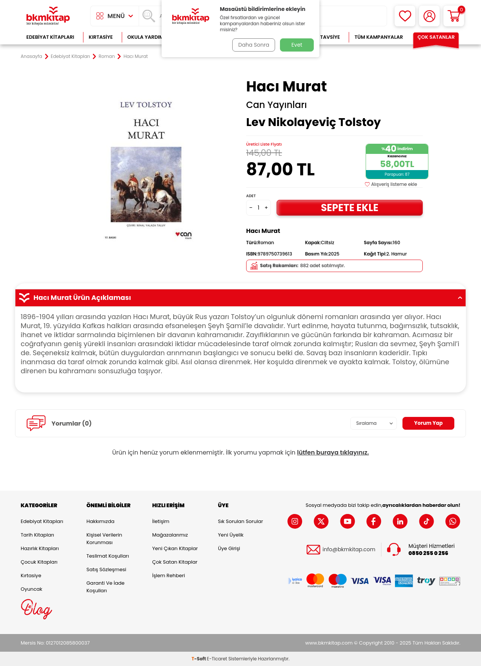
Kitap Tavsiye (322, 37)
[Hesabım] (429, 16)
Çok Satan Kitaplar (174, 562)
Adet (251, 195)
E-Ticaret (217, 658)
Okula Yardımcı (148, 37)
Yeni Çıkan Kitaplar (175, 548)
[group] (146, 166)
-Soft (199, 658)
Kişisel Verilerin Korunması (104, 538)
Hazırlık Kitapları (40, 548)
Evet (297, 45)
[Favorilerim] (405, 16)
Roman (107, 56)
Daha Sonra (252, 45)
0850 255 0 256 (428, 553)
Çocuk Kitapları (39, 562)
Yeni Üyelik (231, 534)
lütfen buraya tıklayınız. (333, 452)
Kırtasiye (101, 37)
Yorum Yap (428, 423)
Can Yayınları (276, 105)
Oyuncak (31, 589)
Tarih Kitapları (37, 534)
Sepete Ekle (349, 207)
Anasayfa (31, 56)
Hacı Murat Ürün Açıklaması (240, 298)
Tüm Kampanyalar (378, 37)
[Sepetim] (453, 16)
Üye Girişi (229, 548)
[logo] (48, 16)
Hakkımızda (100, 521)
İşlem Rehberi (168, 575)
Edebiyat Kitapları (50, 37)
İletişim (160, 521)
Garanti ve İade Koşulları (105, 586)
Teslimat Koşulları (107, 556)
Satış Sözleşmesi (106, 569)
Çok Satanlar (436, 37)
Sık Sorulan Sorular (240, 521)
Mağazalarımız (170, 534)
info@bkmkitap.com (348, 549)
